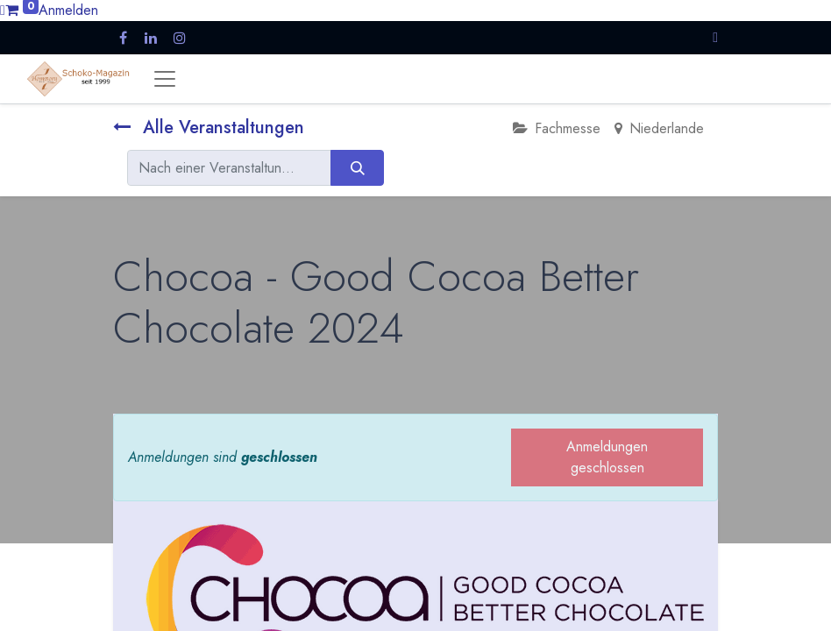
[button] (715, 37)
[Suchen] (357, 167)
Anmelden (68, 10)
